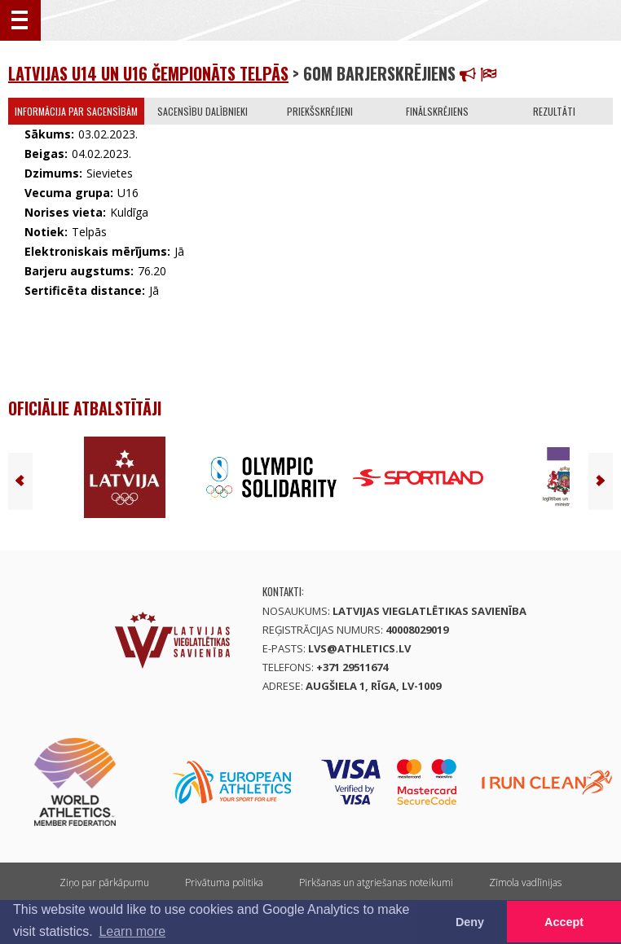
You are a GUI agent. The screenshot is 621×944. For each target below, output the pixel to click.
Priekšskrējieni (320, 111)
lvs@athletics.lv (359, 648)
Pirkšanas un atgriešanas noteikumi (376, 882)
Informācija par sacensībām (76, 111)
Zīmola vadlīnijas (525, 882)
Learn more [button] (132, 931)
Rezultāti (554, 111)
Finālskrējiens (437, 111)
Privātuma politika (224, 882)
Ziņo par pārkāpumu (104, 882)
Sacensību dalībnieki (202, 111)
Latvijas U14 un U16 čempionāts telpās (148, 73)
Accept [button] (564, 922)
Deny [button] (470, 922)
